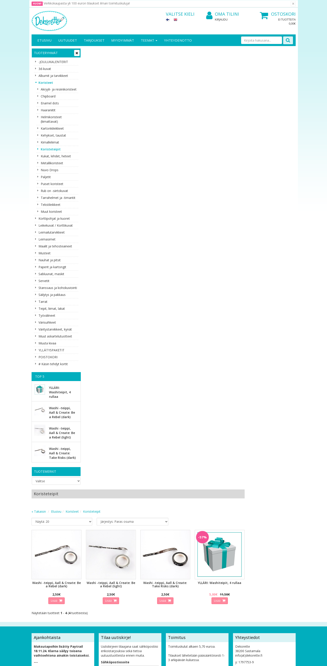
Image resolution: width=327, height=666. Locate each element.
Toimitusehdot (83, 586)
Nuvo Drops (49, 170)
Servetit (43, 281)
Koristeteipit (51, 149)
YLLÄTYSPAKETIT (51, 350)
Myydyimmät (122, 40)
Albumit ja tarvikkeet (53, 76)
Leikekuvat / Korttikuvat (55, 225)
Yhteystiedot (41, 586)
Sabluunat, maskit (51, 274)
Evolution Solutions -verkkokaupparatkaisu (267, 659)
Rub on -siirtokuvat (54, 191)
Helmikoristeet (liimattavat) (51, 119)
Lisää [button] (107, 158)
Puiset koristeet (52, 184)
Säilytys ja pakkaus (52, 295)
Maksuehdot (82, 600)
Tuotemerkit (45, 471)
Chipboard (48, 96)
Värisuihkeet (47, 322)
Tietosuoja (80, 580)
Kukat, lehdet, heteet (56, 156)
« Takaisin (92, 70)
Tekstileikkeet (50, 204)
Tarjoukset (94, 40)
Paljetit (46, 177)
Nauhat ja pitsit (49, 260)
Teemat (149, 40)
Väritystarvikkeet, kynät (55, 329)
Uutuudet (67, 40)
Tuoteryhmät (46, 53)
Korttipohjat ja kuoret (54, 218)
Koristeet (45, 82)
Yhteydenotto (178, 40)
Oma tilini (222, 14)
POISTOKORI (48, 357)
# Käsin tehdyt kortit (53, 364)
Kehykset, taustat (53, 135)
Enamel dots (50, 103)
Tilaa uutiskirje (114, 552)
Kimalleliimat (50, 142)
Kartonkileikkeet (52, 128)
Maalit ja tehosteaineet (55, 246)
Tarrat (42, 301)
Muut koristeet (51, 211)
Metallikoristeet (52, 163)
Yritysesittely (41, 580)
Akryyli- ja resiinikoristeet (59, 89)
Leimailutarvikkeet (51, 232)
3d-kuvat (44, 69)
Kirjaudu (221, 19)
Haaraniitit (48, 110)
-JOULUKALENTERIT (53, 62)
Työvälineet (46, 315)
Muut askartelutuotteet (55, 336)
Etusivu (44, 40)
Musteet (44, 253)
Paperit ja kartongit (52, 267)
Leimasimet (47, 239)
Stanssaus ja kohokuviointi (57, 288)
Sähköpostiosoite (115, 534)
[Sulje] (293, 3)
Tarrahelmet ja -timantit (58, 198)
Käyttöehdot (82, 593)
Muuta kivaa (47, 343)
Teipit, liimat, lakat (51, 308)
